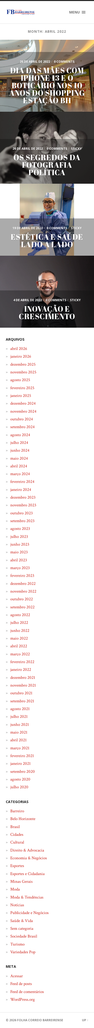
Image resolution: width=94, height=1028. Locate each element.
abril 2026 (18, 348)
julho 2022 (19, 622)
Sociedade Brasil (23, 936)
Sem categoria (21, 928)
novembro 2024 (23, 411)
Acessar (16, 976)
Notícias (17, 905)
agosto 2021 (20, 709)
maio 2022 (19, 638)
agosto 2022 (20, 615)
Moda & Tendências (26, 897)
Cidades (16, 834)
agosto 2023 (20, 528)
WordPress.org (22, 999)
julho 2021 (19, 716)
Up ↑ (85, 1020)
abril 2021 (18, 740)
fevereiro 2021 (22, 756)
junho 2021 (19, 724)
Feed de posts (21, 984)
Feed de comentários (27, 992)
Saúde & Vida (21, 921)
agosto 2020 (20, 779)
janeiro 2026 (20, 356)
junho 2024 (19, 450)
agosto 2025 (20, 380)
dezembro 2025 (23, 364)
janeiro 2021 (20, 763)
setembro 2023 (22, 521)
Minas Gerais (21, 881)
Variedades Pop (22, 952)
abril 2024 (18, 466)
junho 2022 (19, 630)
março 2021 (19, 748)
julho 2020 (19, 787)
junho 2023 (19, 544)
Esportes (17, 866)
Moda (15, 889)
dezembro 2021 (22, 677)
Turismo (17, 944)
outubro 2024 (21, 419)
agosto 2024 (20, 435)
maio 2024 (19, 458)
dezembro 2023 (23, 497)
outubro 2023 (21, 513)
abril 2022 (18, 646)
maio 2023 (19, 552)
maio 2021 (18, 732)
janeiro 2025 (20, 395)
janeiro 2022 (20, 669)
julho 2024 (19, 442)
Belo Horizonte (22, 819)
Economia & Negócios (28, 858)
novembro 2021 (23, 685)
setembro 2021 (22, 701)
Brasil (15, 827)
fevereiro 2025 (22, 388)
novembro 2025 (23, 372)
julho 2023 (19, 536)
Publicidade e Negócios (29, 913)
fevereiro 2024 (22, 481)
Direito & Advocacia (27, 850)
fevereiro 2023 (22, 575)
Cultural (17, 842)
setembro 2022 (22, 607)
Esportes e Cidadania (27, 874)
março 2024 (20, 474)
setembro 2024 (22, 427)
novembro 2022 (23, 591)
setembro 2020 (22, 771)
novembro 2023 (23, 505)
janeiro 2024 (20, 489)
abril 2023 (18, 560)
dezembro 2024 (23, 403)
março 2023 (20, 568)
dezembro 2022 (23, 583)
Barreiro (17, 811)
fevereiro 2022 (22, 662)
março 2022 (20, 654)
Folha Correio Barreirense (40, 1020)
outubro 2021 (21, 693)
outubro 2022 (21, 599)
